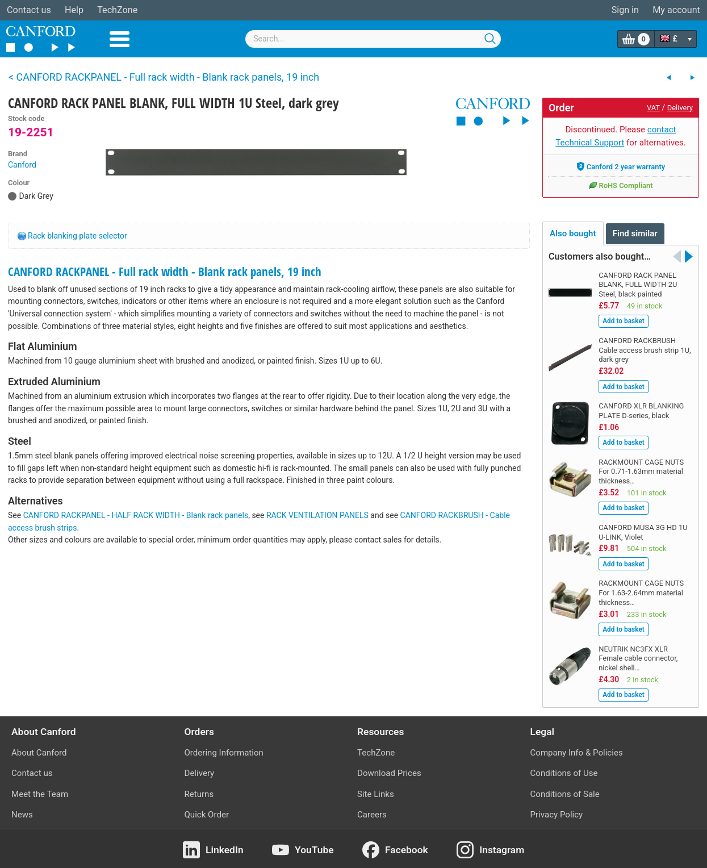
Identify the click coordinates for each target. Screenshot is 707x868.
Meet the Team (39, 794)
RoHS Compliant (620, 185)
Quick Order (207, 814)
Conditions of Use (564, 773)
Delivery (680, 107)
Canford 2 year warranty (621, 166)
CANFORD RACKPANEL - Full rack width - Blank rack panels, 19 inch (164, 271)
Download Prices (389, 773)
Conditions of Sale (565, 794)
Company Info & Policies (576, 753)
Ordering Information (224, 753)
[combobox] (373, 39)
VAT (653, 107)
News (22, 814)
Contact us (29, 10)
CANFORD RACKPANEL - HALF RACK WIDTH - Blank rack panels (136, 515)
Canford (22, 164)
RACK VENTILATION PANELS (317, 515)
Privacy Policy (556, 814)
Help (74, 10)
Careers (372, 814)
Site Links (375, 794)
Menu (119, 39)
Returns (199, 794)
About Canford (38, 753)
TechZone (117, 10)
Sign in (625, 10)
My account (676, 10)
